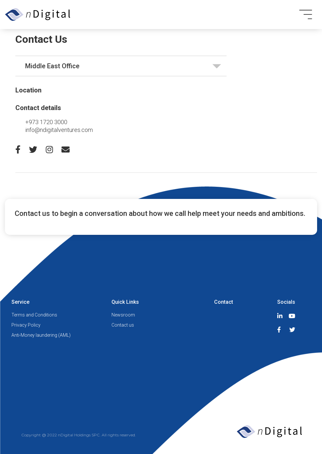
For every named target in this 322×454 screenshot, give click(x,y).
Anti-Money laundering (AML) (41, 335)
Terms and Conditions (34, 314)
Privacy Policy (26, 325)
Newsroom (123, 314)
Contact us (122, 325)
